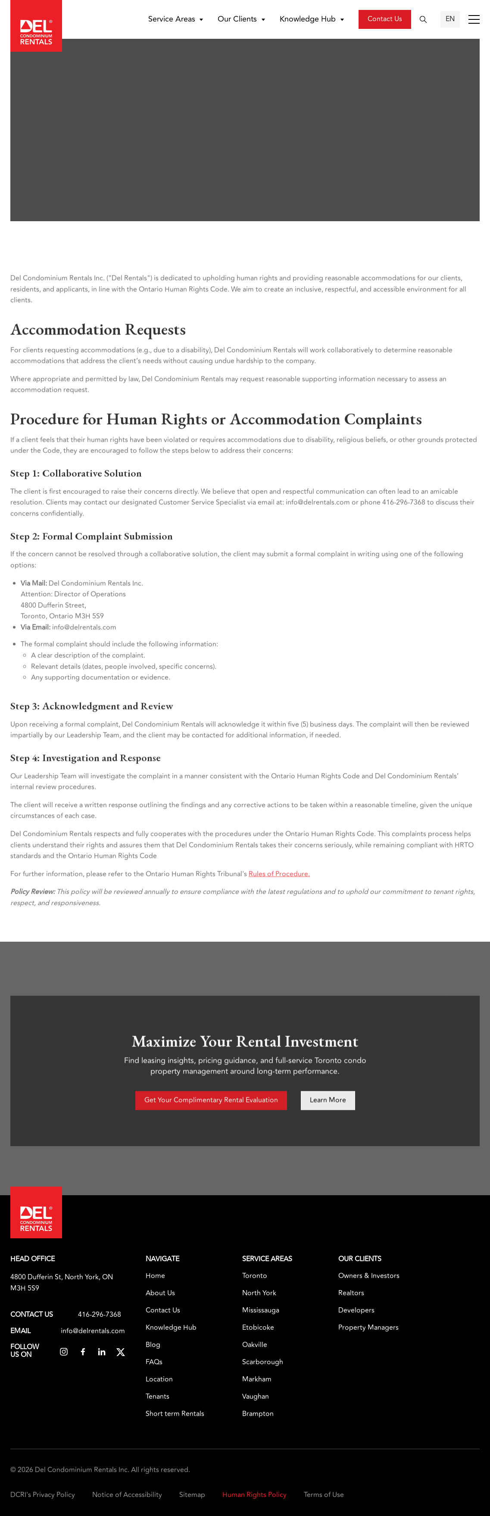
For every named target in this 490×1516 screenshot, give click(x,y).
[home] (36, 26)
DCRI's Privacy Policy (42, 1495)
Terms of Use (324, 1495)
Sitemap (192, 1495)
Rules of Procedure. (279, 896)
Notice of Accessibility (127, 1495)
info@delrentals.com (93, 1331)
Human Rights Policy (254, 1495)
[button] (177, 19)
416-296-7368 (99, 1315)
